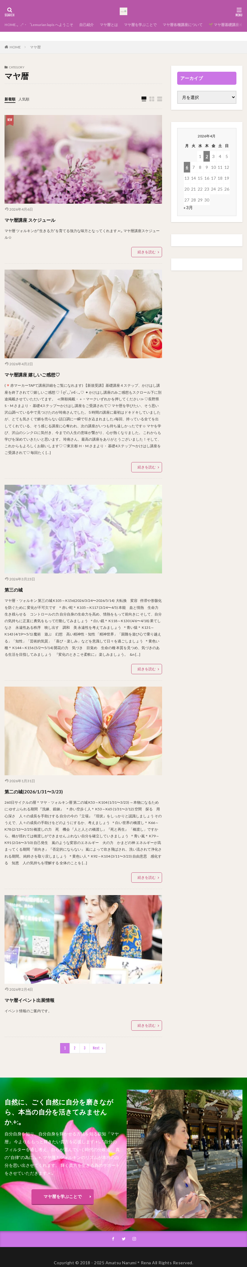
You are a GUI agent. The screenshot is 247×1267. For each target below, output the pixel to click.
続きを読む (147, 252)
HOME (15, 47)
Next (96, 1048)
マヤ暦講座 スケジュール (46, 219)
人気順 (26, 98)
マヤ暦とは (125, 24)
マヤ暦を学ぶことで (161, 24)
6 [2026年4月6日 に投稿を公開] (187, 167)
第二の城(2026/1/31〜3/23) (50, 790)
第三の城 (19, 589)
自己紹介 (100, 24)
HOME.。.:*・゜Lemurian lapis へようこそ (45, 24)
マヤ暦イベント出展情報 (45, 999)
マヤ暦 (35, 47)
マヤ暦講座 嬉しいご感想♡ (50, 373)
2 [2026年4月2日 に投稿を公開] (207, 156)
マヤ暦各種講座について (209, 24)
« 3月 (188, 207)
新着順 (11, 98)
